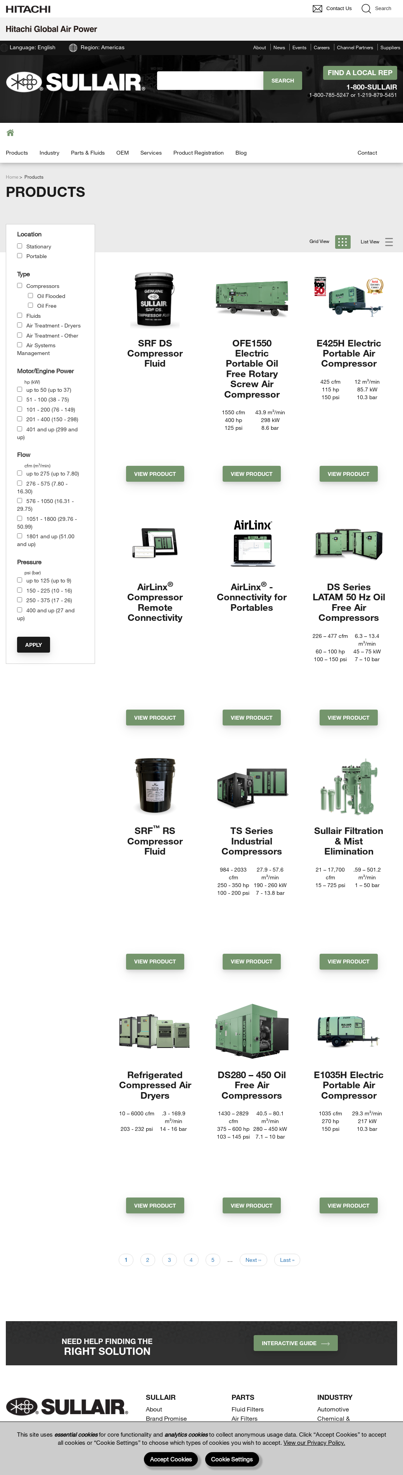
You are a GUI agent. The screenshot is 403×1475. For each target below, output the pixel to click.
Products (17, 152)
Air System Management (266, 1316)
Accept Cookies (171, 1459)
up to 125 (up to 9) (48, 580)
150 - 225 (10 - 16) (49, 590)
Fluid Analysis (251, 1274)
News (279, 47)
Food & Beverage (341, 1273)
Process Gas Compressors (250, 1362)
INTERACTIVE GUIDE (296, 1170)
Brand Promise (166, 1245)
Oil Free (47, 305)
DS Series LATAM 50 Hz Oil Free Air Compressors (349, 573)
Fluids (33, 315)
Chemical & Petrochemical (337, 1249)
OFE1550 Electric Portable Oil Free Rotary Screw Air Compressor (252, 368)
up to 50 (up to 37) (48, 389)
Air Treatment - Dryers (53, 325)
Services (151, 152)
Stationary (38, 246)
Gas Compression (342, 1283)
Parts (243, 1224)
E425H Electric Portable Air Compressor (349, 353)
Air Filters (245, 1245)
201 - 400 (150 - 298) (52, 419)
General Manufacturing (349, 1292)
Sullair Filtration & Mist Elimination (348, 771)
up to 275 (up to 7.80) (52, 473)
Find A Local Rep (360, 72)
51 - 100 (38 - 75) (47, 399)
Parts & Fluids (88, 152)
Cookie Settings (232, 1459)
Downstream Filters (258, 1254)
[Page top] (389, 1412)
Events (299, 47)
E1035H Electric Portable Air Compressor (349, 963)
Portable (36, 256)
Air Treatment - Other (52, 335)
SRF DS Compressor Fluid (155, 353)
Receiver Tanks (253, 1376)
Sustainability (164, 1264)
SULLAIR (161, 1224)
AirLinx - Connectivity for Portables (252, 568)
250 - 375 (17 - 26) (49, 600)
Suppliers (390, 47)
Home (12, 177)
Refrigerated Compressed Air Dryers (155, 963)
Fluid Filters (248, 1235)
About (259, 47)
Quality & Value (167, 1254)
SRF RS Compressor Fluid (155, 771)
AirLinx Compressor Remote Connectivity (155, 573)
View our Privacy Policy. (314, 1442)
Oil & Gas (330, 1311)
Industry (49, 152)
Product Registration (198, 152)
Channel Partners (355, 47)
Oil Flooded (51, 296)
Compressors (42, 286)
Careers (322, 47)
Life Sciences (336, 1302)
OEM (122, 152)
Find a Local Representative (338, 1358)
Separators (247, 1283)
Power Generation (342, 1321)
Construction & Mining (348, 1263)
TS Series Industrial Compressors (251, 771)
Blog (241, 152)
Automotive (333, 1235)
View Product (155, 445)
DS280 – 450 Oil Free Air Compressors (252, 963)
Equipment (167, 1323)
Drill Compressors (256, 1348)
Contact (367, 152)
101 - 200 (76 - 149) (50, 409)
